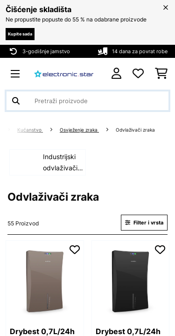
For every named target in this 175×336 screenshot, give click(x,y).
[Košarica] (161, 73)
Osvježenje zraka (79, 130)
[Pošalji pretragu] (16, 100)
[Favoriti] (138, 73)
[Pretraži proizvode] (87, 101)
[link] (45, 279)
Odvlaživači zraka (136, 130)
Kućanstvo (30, 130)
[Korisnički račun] (116, 73)
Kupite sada (20, 33)
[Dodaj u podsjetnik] (75, 250)
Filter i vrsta (144, 222)
